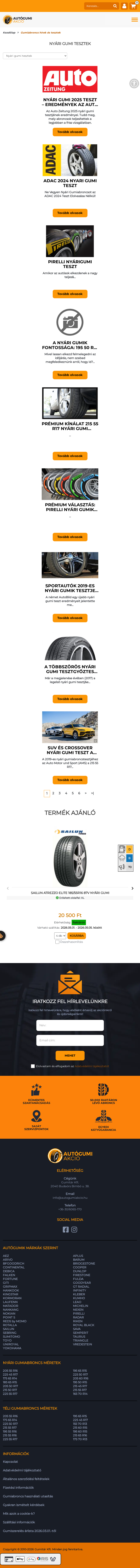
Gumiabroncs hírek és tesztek (41, 32)
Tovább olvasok (70, 132)
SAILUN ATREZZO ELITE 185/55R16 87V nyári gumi (70, 893)
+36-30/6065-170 (70, 1209)
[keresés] (97, 6)
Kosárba (77, 935)
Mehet (70, 1055)
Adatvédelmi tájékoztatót (92, 1066)
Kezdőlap (9, 32)
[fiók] (124, 6)
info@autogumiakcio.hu (70, 1198)
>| (92, 793)
